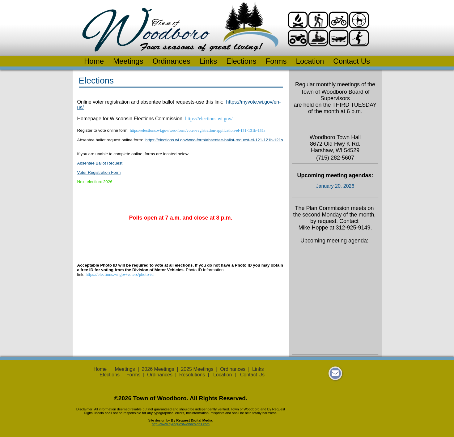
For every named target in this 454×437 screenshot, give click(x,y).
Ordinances (171, 61)
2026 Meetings (158, 369)
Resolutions (192, 374)
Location (310, 61)
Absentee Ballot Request (100, 163)
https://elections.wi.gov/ (209, 118)
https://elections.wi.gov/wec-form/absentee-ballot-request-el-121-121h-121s (214, 140)
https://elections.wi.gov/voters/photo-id (120, 274)
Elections (241, 61)
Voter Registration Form (99, 172)
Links (208, 61)
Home (94, 61)
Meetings (128, 61)
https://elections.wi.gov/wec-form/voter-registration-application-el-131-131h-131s (197, 130)
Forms (276, 61)
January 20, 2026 (335, 186)
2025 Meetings (197, 369)
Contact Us (351, 61)
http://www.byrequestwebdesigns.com (181, 424)
